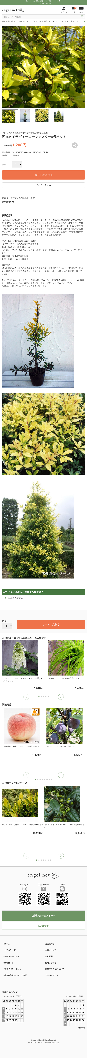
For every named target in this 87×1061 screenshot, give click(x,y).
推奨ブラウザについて (54, 969)
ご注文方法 (49, 944)
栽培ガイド (9, 963)
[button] (61, 697)
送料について (8, 202)
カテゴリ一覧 (10, 950)
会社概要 (49, 956)
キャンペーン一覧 (11, 956)
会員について (50, 950)
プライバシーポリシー (13, 969)
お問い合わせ (50, 963)
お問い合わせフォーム (43, 915)
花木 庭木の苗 (7, 21)
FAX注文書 (43, 926)
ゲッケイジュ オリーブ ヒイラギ (28, 21)
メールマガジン (51, 975)
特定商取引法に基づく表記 (15, 975)
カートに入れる (43, 174)
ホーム (7, 944)
